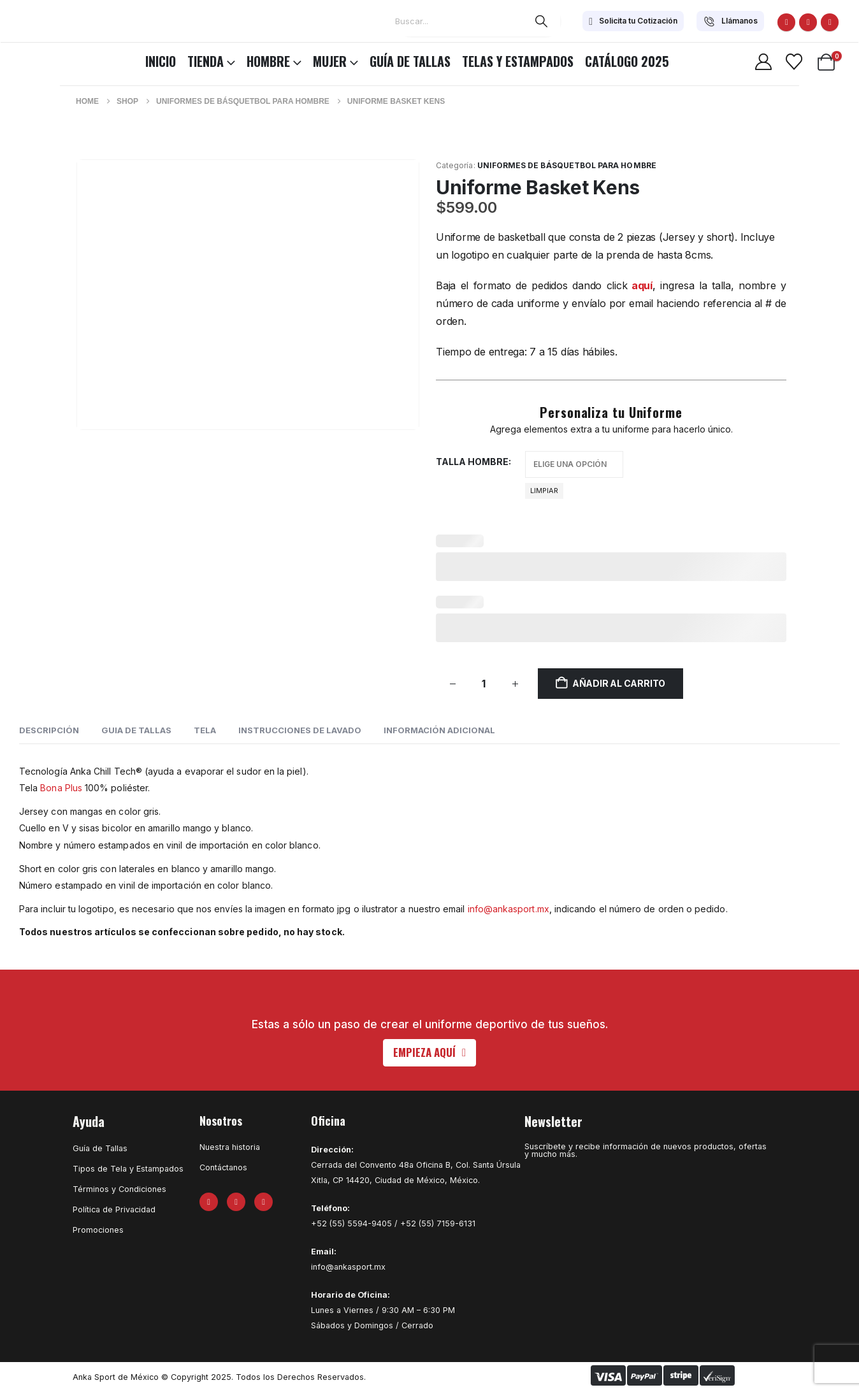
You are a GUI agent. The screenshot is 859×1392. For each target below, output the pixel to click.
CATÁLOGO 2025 (627, 61)
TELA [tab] (205, 730)
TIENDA (205, 61)
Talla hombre (472, 461)
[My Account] (763, 62)
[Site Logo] (44, 59)
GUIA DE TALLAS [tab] (136, 730)
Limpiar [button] (544, 490)
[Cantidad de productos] (484, 683)
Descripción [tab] (49, 730)
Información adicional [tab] (439, 730)
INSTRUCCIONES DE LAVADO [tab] (299, 730)
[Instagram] (830, 22)
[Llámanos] (730, 21)
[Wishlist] (794, 62)
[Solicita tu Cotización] (633, 21)
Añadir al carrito (618, 683)
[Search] (542, 21)
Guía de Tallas (410, 61)
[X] (808, 22)
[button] (429, 1052)
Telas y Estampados (518, 61)
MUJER (330, 61)
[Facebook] (786, 22)
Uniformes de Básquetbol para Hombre (566, 165)
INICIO (160, 61)
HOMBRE (268, 61)
